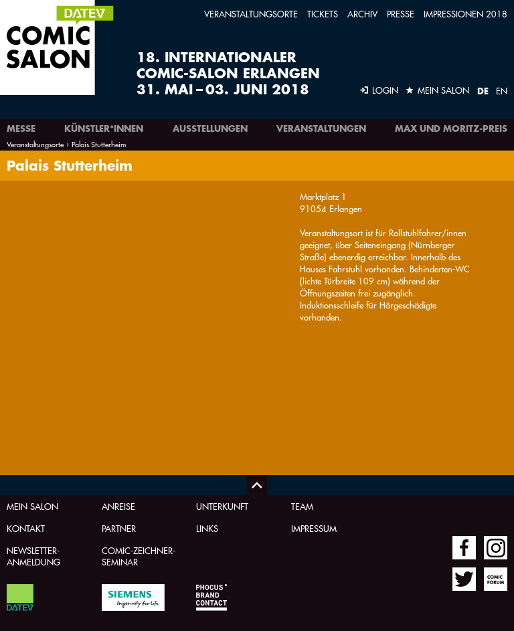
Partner (119, 528)
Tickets (322, 13)
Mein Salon (32, 506)
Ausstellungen (210, 128)
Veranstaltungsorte (251, 13)
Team (302, 506)
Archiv (362, 13)
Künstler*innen (103, 128)
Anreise (118, 506)
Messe (21, 128)
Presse (400, 13)
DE (483, 91)
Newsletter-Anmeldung (33, 556)
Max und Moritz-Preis (451, 128)
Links (207, 528)
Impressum (314, 528)
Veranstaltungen (321, 128)
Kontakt (26, 528)
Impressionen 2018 (465, 13)
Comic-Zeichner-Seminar (138, 556)
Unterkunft (222, 506)
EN (501, 90)
